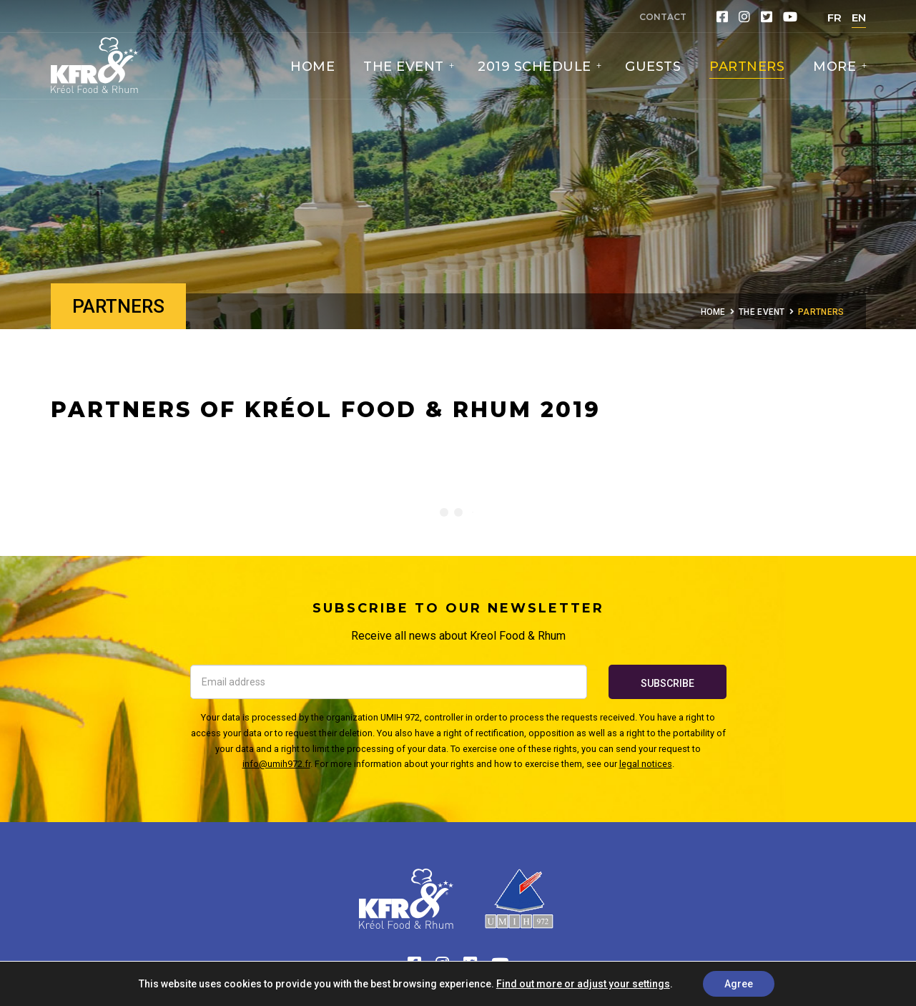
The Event (405, 66)
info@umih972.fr (276, 763)
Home (312, 66)
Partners (746, 66)
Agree (738, 984)
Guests (653, 66)
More (836, 66)
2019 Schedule (536, 66)
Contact (662, 16)
